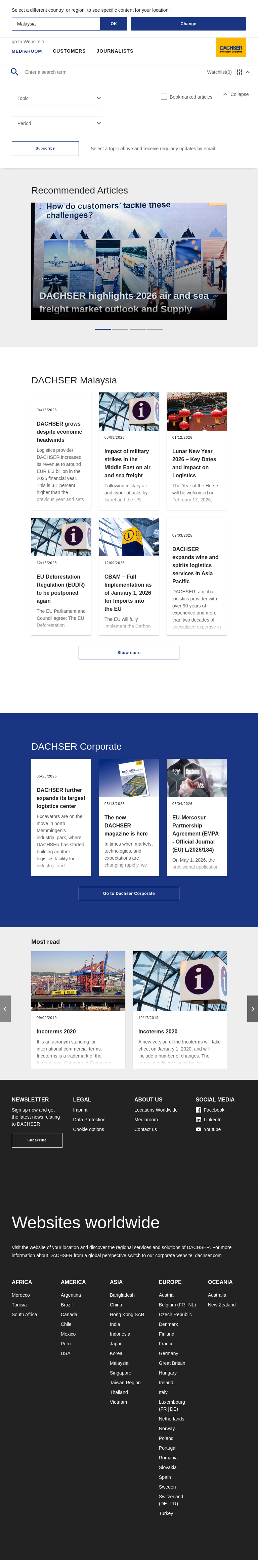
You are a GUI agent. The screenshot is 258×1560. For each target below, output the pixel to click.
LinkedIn (209, 1119)
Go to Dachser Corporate (129, 893)
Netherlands (171, 1418)
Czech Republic (175, 1314)
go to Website (29, 42)
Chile (66, 1324)
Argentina (71, 1295)
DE (173, 1409)
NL (191, 1304)
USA (66, 1353)
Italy (163, 1392)
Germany (168, 1353)
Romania (168, 1457)
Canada (69, 1314)
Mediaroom (28, 51)
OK (114, 23)
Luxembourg (172, 1402)
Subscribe (45, 148)
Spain (165, 1477)
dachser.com (208, 1255)
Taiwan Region (125, 1382)
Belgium (167, 1304)
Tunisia (19, 1304)
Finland (166, 1334)
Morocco (21, 1295)
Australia (217, 1295)
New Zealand (222, 1304)
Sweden (167, 1487)
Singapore (120, 1373)
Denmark (168, 1324)
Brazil (67, 1304)
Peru (66, 1343)
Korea (116, 1353)
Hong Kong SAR (127, 1314)
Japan (116, 1343)
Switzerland (171, 1496)
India (115, 1324)
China (116, 1304)
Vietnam (118, 1402)
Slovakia (168, 1467)
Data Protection (89, 1119)
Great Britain (172, 1363)
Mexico (68, 1334)
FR (182, 1304)
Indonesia (120, 1334)
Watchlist (219, 72)
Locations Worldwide (156, 1110)
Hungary (168, 1373)
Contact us (145, 1129)
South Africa (24, 1314)
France (166, 1343)
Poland (166, 1438)
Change (188, 23)
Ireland (166, 1382)
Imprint (80, 1110)
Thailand (119, 1392)
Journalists (117, 51)
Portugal (167, 1448)
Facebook (210, 1110)
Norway (167, 1428)
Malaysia (119, 1363)
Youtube (208, 1129)
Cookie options (88, 1129)
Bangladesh (122, 1295)
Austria (166, 1295)
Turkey (166, 1513)
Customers (71, 51)
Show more (128, 652)
